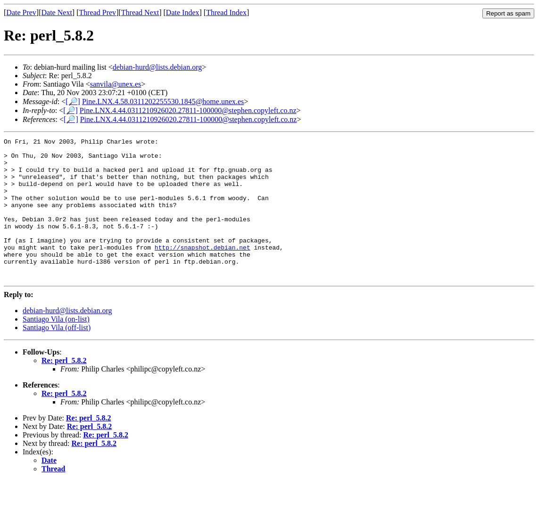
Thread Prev (97, 12)
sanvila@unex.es (115, 84)
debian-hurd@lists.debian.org (157, 67)
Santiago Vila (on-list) (56, 347)
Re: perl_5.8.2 (64, 389)
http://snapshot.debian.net (202, 270)
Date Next (56, 12)
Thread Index (226, 12)
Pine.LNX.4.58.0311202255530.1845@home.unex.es (163, 101)
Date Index (182, 12)
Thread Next (140, 12)
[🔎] (73, 101)
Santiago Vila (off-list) (57, 356)
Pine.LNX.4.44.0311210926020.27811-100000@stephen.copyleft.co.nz (188, 110)
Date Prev (21, 12)
